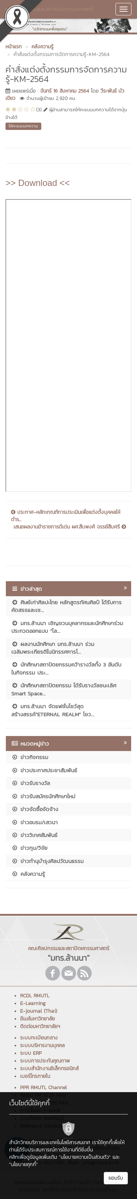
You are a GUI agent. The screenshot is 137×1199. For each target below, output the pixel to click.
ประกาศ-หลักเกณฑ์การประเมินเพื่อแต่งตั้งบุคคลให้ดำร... (65, 516)
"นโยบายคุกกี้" (23, 1164)
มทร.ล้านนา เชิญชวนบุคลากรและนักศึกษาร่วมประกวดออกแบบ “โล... (67, 627)
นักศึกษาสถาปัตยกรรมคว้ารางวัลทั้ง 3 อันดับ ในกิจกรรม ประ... (66, 668)
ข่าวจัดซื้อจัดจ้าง (34, 809)
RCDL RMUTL (34, 996)
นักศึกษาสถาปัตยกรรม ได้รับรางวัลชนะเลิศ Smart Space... (63, 689)
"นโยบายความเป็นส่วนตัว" (85, 1157)
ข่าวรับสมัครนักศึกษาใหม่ (43, 796)
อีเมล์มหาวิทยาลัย (37, 1019)
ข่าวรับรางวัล (30, 783)
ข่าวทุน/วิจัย (29, 848)
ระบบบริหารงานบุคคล (42, 1045)
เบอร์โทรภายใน (35, 1076)
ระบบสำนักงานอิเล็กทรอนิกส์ (49, 1068)
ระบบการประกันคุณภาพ (45, 1061)
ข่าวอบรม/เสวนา (34, 822)
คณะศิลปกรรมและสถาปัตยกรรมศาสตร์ (49, 9)
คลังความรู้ (28, 874)
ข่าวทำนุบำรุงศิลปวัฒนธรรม (47, 861)
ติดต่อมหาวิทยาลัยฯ (40, 1026)
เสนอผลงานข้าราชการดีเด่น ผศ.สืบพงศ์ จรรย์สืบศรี (70, 527)
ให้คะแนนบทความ (23, 126)
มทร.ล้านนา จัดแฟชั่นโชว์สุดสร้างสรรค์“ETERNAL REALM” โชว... (52, 710)
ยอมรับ (116, 1178)
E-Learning (33, 1003)
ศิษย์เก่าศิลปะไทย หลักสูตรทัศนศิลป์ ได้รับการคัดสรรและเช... (66, 606)
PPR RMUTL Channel (43, 1087)
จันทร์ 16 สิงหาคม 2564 (64, 91)
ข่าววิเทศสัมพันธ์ (34, 835)
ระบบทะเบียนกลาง (39, 1038)
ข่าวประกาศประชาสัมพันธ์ (44, 770)
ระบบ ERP (31, 1053)
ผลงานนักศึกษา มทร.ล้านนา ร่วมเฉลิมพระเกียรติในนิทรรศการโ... (52, 648)
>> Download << (37, 183)
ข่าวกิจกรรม (29, 757)
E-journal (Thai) (38, 1011)
